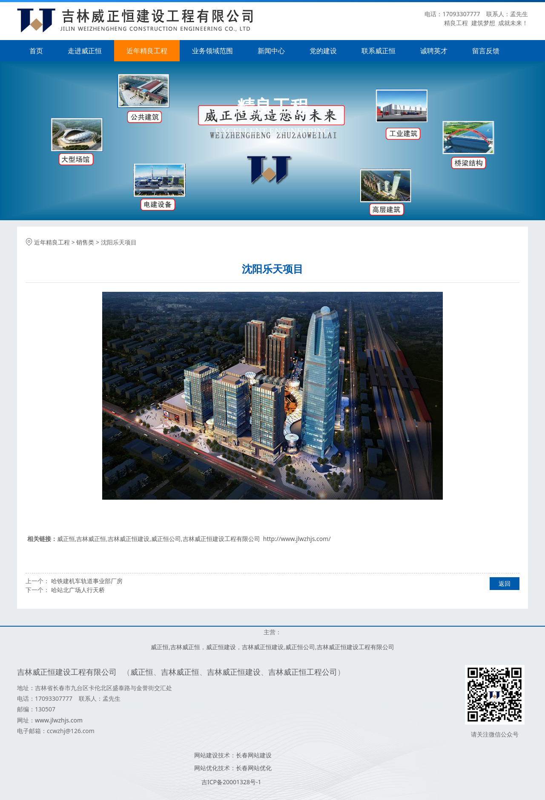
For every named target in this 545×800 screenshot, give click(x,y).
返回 (505, 583)
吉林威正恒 (91, 539)
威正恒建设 (221, 647)
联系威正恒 (378, 50)
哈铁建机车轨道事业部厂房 (87, 581)
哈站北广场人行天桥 (78, 590)
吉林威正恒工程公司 (302, 672)
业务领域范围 (212, 50)
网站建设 (206, 755)
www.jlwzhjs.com (59, 720)
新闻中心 (271, 50)
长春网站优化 (254, 768)
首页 (36, 50)
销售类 (85, 242)
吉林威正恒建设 (128, 539)
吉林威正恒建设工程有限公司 (221, 539)
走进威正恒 (85, 50)
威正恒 (66, 539)
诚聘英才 (433, 50)
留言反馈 (485, 50)
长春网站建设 (254, 755)
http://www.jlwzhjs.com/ (297, 539)
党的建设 (323, 50)
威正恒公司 (166, 539)
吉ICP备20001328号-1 (231, 782)
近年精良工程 (146, 50)
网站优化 (206, 768)
